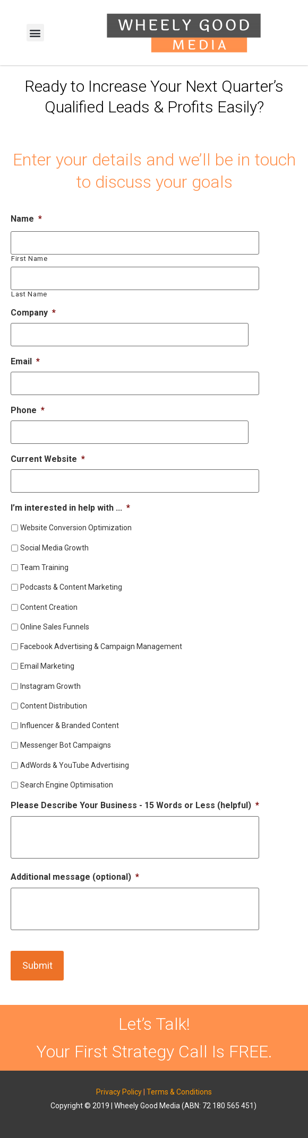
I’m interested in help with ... (70, 508)
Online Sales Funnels (54, 627)
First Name (29, 258)
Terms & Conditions (179, 1092)
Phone (28, 410)
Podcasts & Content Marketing (71, 587)
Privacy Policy (119, 1092)
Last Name (29, 294)
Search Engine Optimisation (66, 785)
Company (33, 313)
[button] (35, 32)
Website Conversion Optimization (76, 527)
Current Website (48, 459)
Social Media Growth (54, 548)
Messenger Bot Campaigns (65, 745)
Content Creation (49, 607)
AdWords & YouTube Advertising (74, 765)
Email (25, 361)
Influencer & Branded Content (69, 725)
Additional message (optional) (75, 877)
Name (26, 219)
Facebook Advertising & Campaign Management (101, 646)
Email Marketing (47, 666)
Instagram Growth (50, 686)
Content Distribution (53, 706)
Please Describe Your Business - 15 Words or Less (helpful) (135, 805)
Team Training (44, 567)
